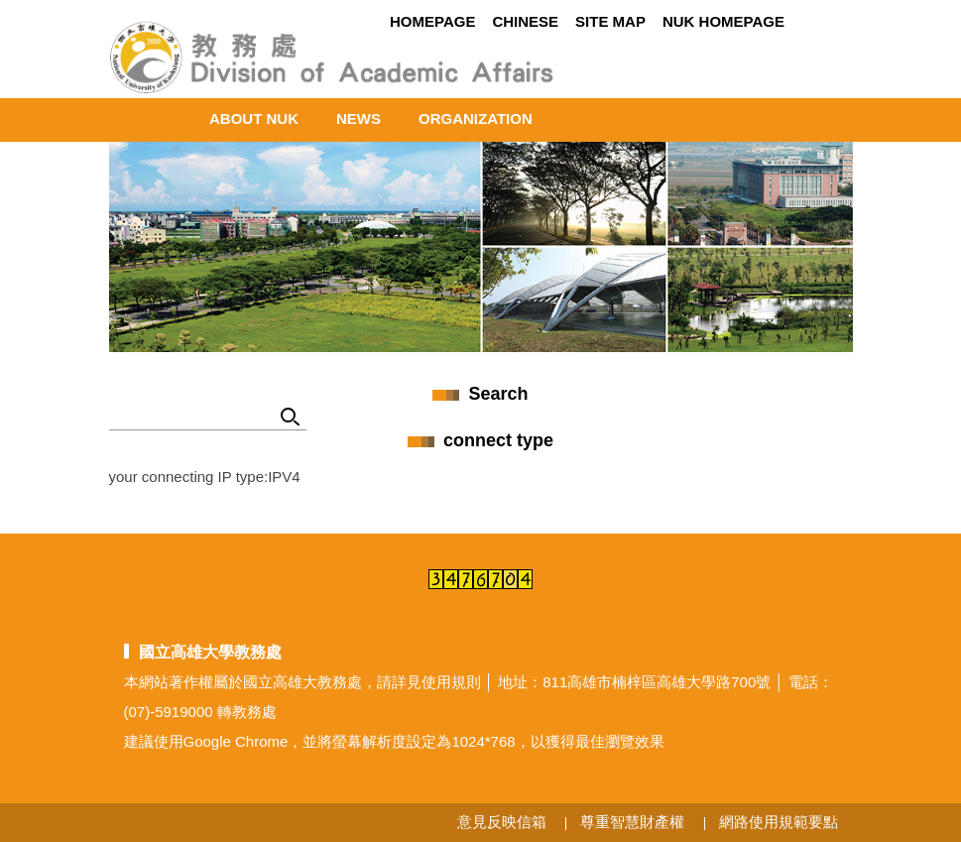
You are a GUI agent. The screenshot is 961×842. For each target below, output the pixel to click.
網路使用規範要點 (778, 821)
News (358, 118)
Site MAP (610, 21)
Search (291, 418)
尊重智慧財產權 (632, 821)
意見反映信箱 (501, 821)
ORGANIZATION (476, 118)
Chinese (525, 21)
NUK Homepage (723, 21)
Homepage (432, 21)
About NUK (254, 118)
